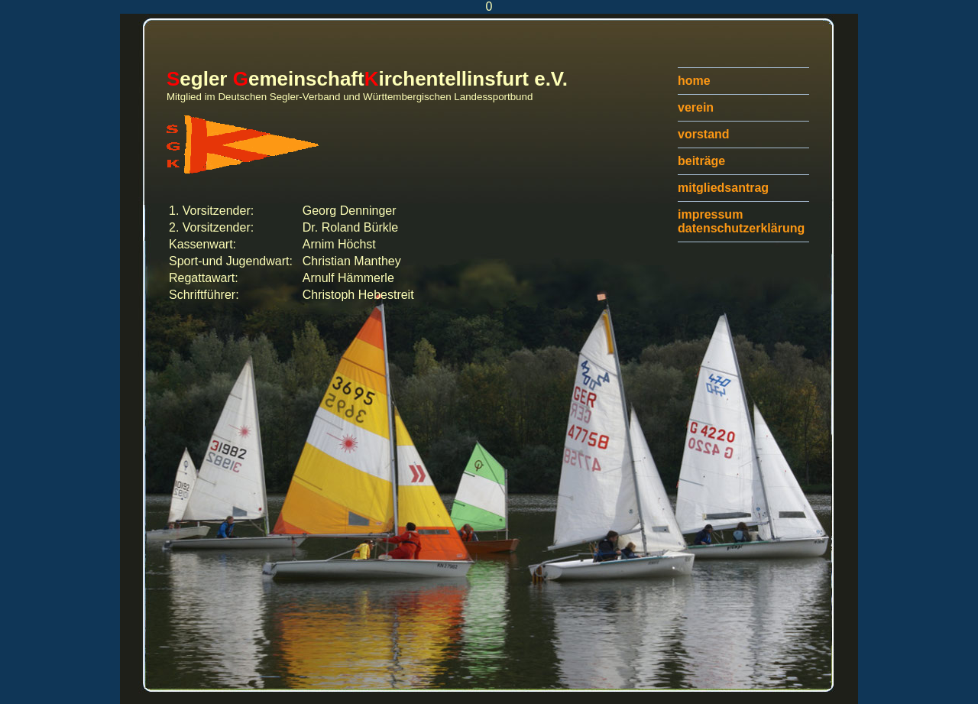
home (694, 80)
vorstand (704, 134)
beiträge (701, 160)
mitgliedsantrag (723, 187)
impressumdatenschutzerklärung (741, 221)
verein (696, 107)
